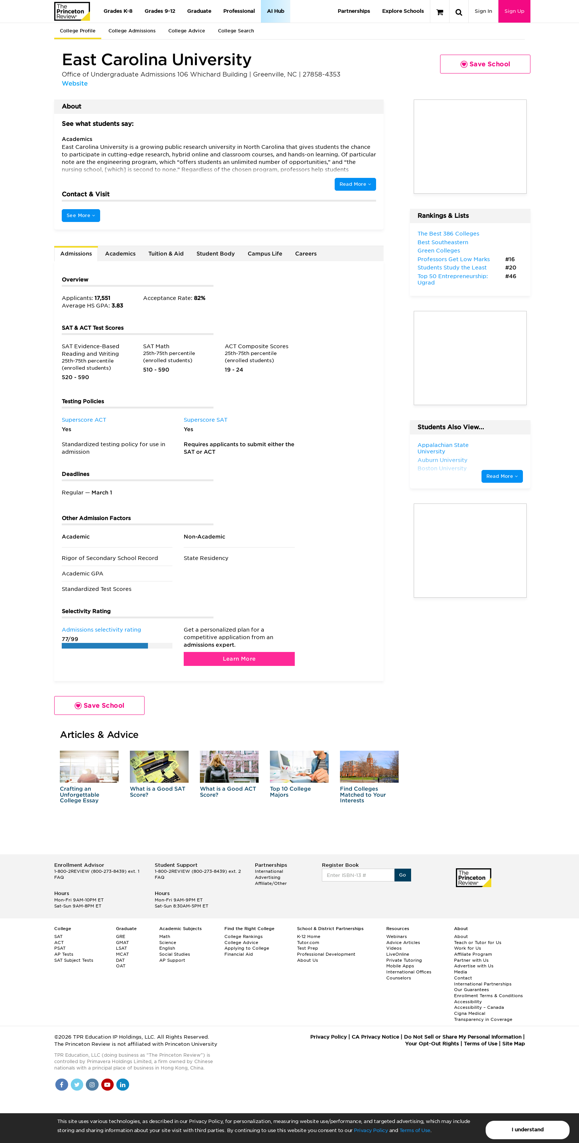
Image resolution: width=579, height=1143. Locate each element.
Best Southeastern (442, 242)
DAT (120, 960)
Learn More (239, 659)
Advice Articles (403, 942)
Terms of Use (414, 1130)
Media (460, 972)
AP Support (172, 960)
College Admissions (131, 31)
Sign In (483, 11)
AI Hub (275, 11)
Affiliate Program (473, 954)
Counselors (398, 978)
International (269, 871)
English (167, 948)
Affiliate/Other (271, 883)
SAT (58, 936)
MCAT (122, 954)
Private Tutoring (404, 960)
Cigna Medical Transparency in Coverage (483, 1016)
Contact (463, 978)
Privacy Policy (371, 1130)
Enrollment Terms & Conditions (488, 995)
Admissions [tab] (76, 254)
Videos (394, 948)
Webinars (396, 936)
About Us (307, 960)
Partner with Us (471, 960)
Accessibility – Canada (479, 1007)
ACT (59, 942)
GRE (120, 936)
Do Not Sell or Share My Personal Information (462, 1037)
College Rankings (243, 936)
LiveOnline (397, 954)
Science (167, 942)
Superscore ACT (84, 420)
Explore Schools (403, 11)
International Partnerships (483, 984)
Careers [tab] (306, 254)
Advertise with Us (474, 966)
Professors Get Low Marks (453, 259)
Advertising (267, 877)
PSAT (60, 948)
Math (164, 936)
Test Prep (307, 948)
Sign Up (514, 11)
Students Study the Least (452, 268)
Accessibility (468, 1001)
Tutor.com (308, 942)
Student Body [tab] (216, 254)
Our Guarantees (471, 989)
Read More (355, 184)
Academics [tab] (120, 254)
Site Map (513, 1044)
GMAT (122, 942)
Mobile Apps (400, 966)
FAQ (59, 877)
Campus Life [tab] (265, 254)
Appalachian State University (443, 448)
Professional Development (326, 954)
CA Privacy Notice (375, 1037)
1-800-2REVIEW (96, 871)
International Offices (408, 972)
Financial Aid (238, 954)
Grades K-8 (118, 11)
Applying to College (246, 948)
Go (402, 875)
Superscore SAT (205, 420)
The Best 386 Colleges (448, 234)
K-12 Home (308, 936)
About (461, 936)
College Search (236, 31)
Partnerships (354, 11)
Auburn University (442, 460)
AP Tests (63, 954)
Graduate (199, 11)
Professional (239, 11)
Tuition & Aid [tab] (166, 254)
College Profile (78, 31)
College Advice (186, 31)
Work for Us (467, 948)
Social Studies (174, 954)
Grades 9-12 (160, 11)
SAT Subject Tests (73, 960)
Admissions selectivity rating (101, 630)
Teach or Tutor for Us (477, 942)
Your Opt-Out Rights (432, 1044)
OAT (120, 966)
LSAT (121, 948)
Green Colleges (438, 251)
